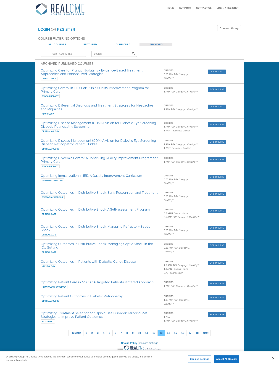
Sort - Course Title (63, 53)
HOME (170, 7)
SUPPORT (185, 7)
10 (139, 332)
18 (197, 332)
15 (175, 332)
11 (146, 332)
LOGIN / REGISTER (227, 7)
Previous (76, 332)
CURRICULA (123, 44)
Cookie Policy (129, 343)
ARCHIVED (155, 44)
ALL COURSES (57, 44)
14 (168, 332)
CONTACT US (204, 7)
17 (190, 332)
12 (153, 332)
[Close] (273, 358)
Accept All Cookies (227, 359)
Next (205, 332)
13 (161, 332)
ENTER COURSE (217, 72)
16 (182, 332)
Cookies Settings (148, 343)
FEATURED (90, 44)
